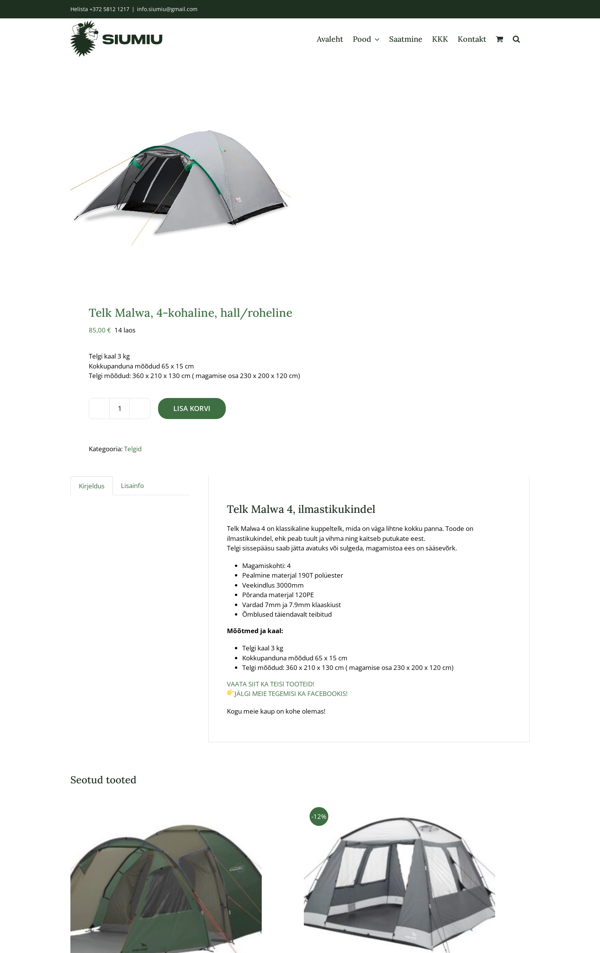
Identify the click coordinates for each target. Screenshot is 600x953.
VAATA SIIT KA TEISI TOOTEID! (271, 699)
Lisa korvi (191, 424)
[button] (516, 39)
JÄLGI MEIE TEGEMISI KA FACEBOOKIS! (288, 709)
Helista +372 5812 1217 (99, 9)
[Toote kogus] (119, 424)
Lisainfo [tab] (132, 501)
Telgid (133, 464)
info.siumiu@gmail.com (167, 9)
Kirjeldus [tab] (91, 502)
